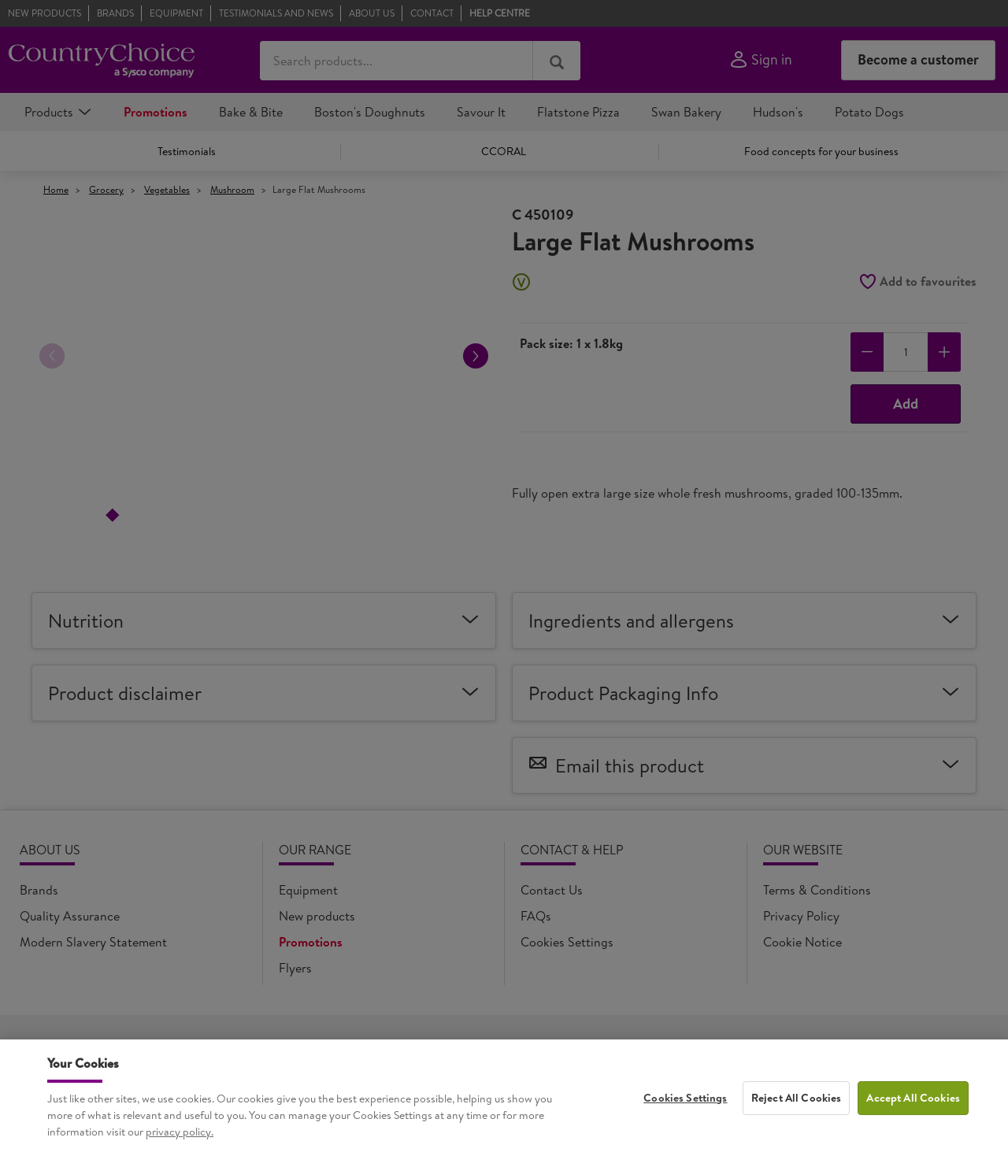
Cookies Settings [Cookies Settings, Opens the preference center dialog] (685, 1109)
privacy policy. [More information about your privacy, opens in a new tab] (179, 1142)
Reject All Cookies (796, 1109)
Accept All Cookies (913, 1109)
